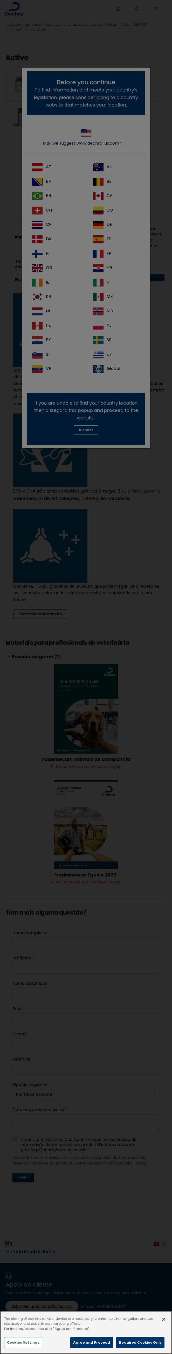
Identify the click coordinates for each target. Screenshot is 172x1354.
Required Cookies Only (140, 1345)
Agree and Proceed (91, 1345)
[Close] (163, 1322)
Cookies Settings (23, 1345)
